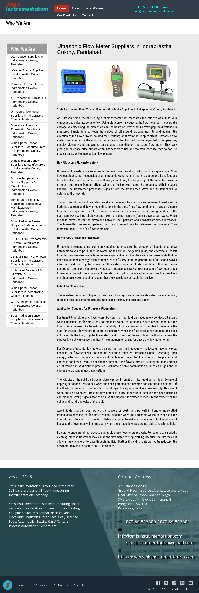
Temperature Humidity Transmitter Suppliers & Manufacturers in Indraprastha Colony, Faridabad (26, 207)
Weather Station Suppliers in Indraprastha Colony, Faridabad (28, 74)
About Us (23, 585)
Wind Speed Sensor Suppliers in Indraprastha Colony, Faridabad (27, 291)
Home (61, 8)
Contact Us (79, 585)
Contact (87, 15)
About (76, 8)
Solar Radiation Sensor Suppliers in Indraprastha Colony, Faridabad (27, 319)
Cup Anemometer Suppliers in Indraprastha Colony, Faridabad (28, 305)
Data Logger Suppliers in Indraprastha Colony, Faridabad (27, 60)
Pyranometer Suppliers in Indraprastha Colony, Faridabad (27, 87)
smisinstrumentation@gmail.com (160, 542)
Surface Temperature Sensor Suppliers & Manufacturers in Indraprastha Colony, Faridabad (24, 186)
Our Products (66, 15)
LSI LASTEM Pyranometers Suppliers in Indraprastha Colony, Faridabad (29, 260)
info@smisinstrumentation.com (150, 536)
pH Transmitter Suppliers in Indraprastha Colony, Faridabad (28, 101)
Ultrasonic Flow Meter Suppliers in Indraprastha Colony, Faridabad (27, 115)
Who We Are (94, 8)
